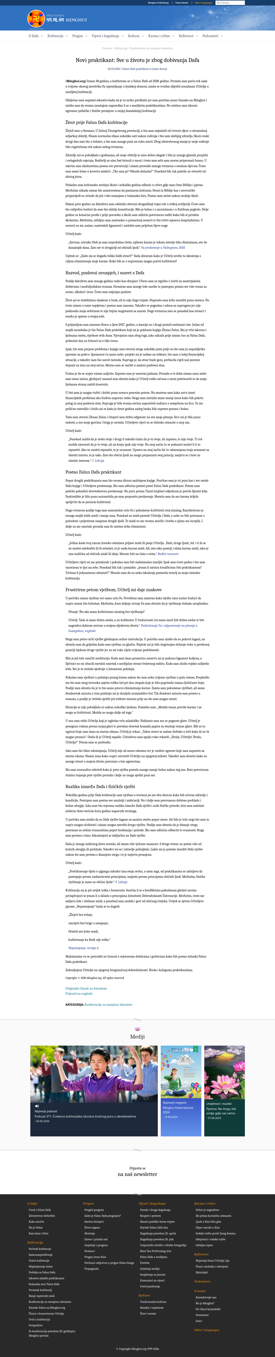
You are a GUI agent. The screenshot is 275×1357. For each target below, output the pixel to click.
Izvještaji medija (150, 1268)
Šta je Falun (36, 1227)
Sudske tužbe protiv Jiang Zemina (216, 1233)
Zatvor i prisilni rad (96, 1239)
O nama (200, 1291)
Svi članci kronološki (208, 1309)
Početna (107, 48)
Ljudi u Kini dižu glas (208, 1221)
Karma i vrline (204, 1204)
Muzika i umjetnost (152, 1307)
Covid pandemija (150, 1286)
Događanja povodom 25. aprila (158, 1233)
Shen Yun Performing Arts (155, 1251)
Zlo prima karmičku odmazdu (213, 1215)
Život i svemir (148, 1313)
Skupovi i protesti (150, 1215)
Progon (88, 1204)
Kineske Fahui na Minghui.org (47, 1307)
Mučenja (90, 1233)
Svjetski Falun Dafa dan (154, 1227)
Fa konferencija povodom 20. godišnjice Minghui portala (52, 1333)
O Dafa (32, 1204)
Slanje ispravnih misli (42, 1296)
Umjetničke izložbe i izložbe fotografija (163, 1245)
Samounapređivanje (41, 1254)
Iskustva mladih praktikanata (46, 1278)
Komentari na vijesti (152, 1280)
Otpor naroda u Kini (208, 1227)
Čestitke (145, 1263)
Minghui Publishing (158, 2)
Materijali (202, 1272)
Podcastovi (202, 1281)
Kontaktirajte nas (206, 1297)
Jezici (199, 1321)
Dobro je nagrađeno (207, 1210)
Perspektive (36, 1325)
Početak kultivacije (40, 1249)
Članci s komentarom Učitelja (46, 1313)
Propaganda (92, 1268)
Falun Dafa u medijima (153, 1257)
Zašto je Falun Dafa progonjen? (103, 1215)
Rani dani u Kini (38, 1233)
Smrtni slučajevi (94, 1221)
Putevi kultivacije (39, 1260)
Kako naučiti (36, 1221)
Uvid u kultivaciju (39, 1319)
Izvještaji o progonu (96, 1245)
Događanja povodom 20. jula (157, 1239)
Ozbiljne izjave (204, 1245)
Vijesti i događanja (152, 1204)
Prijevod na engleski (79, 994)
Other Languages (203, 2)
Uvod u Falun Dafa (40, 1210)
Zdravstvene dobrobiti (42, 1215)
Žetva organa (92, 1227)
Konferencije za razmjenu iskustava (151, 48)
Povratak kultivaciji (40, 1290)
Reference (201, 1254)
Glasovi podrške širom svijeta (157, 1221)
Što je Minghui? (205, 1303)
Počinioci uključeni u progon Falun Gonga (109, 1263)
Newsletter (202, 1315)
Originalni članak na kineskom (86, 988)
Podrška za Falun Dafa (42, 1272)
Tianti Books (181, 2)
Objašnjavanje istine (41, 1266)
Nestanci (90, 1251)
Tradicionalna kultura (153, 1302)
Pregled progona (94, 1210)
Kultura (144, 1295)
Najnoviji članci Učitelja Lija (212, 1260)
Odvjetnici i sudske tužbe (211, 1239)
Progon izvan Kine (95, 1257)
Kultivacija (121, 48)
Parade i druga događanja (155, 1210)
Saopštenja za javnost (153, 1274)
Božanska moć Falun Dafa (44, 1284)
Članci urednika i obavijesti (212, 1266)
